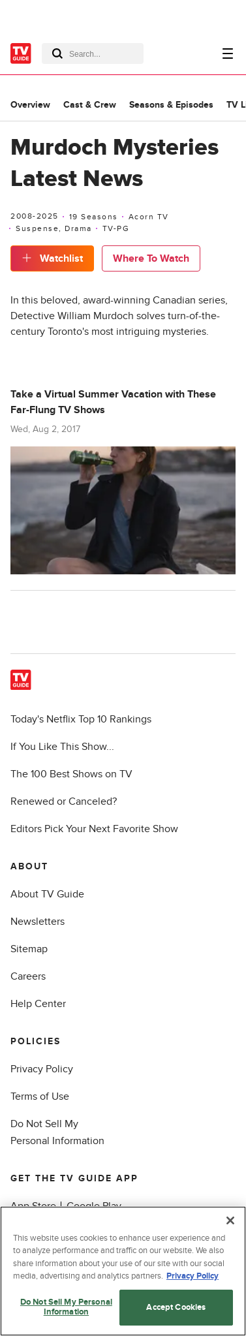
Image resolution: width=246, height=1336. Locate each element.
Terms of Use (39, 1096)
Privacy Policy (41, 1069)
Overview (30, 104)
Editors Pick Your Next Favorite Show (94, 828)
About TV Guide (47, 894)
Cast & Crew (89, 104)
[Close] (230, 1220)
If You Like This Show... (62, 746)
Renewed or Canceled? (63, 801)
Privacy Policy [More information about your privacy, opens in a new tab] (192, 1276)
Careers (28, 976)
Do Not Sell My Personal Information (66, 1307)
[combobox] (93, 53)
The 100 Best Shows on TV (71, 774)
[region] (123, 1271)
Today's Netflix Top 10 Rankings (80, 719)
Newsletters (37, 921)
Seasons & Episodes (171, 104)
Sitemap (29, 948)
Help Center (38, 1003)
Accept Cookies (176, 1307)
